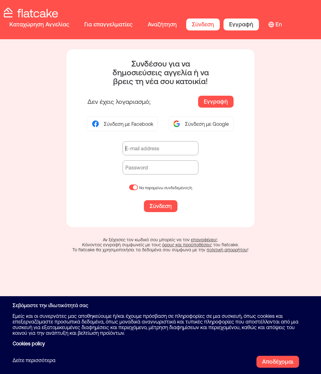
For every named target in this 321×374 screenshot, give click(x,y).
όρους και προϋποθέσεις (187, 244)
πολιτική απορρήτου (227, 249)
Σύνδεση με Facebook (122, 123)
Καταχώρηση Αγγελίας (39, 24)
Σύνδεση (203, 24)
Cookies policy (29, 343)
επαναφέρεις (204, 239)
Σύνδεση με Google (201, 123)
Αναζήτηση (162, 24)
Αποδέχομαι (277, 361)
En (279, 24)
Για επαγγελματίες (108, 24)
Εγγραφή (241, 24)
